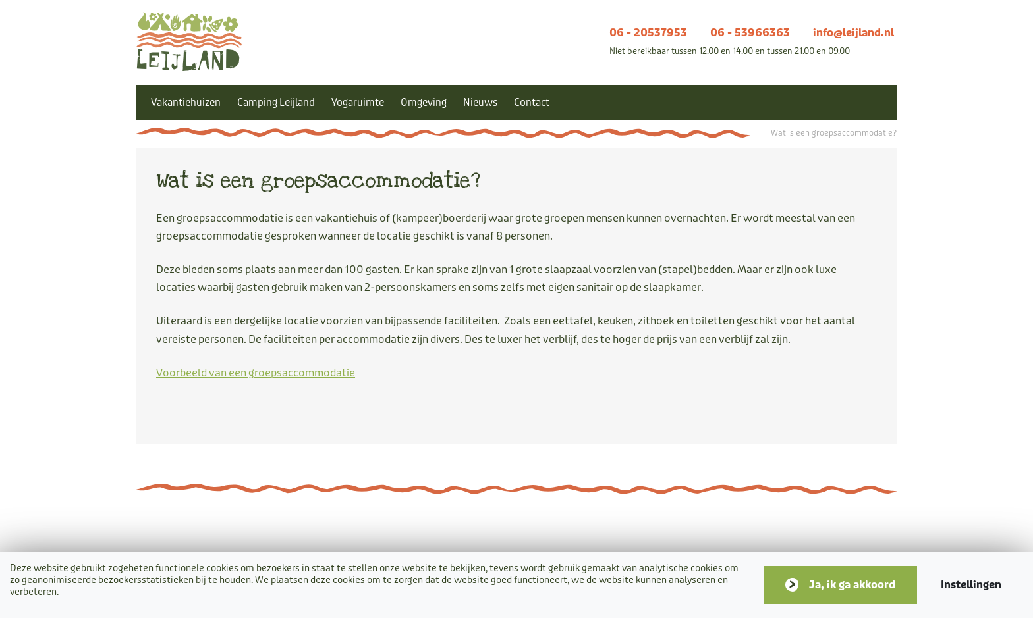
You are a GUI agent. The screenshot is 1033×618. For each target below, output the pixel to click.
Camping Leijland (276, 102)
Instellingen (971, 585)
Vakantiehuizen (186, 102)
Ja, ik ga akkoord (852, 585)
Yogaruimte (357, 102)
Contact (531, 102)
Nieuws (480, 102)
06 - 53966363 (750, 32)
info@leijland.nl (853, 32)
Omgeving (424, 102)
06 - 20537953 (648, 32)
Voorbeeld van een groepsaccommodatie (255, 373)
